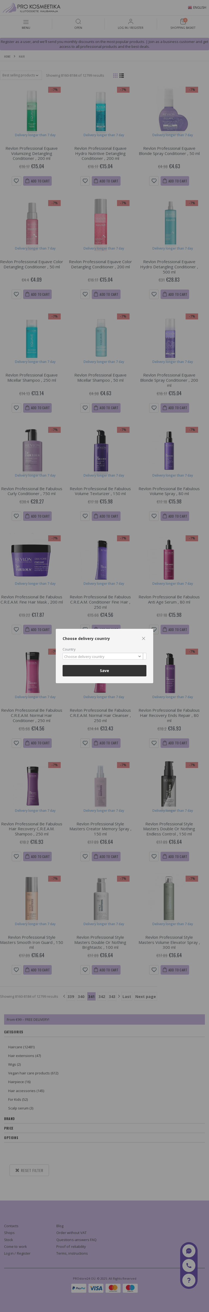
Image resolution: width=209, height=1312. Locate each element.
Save (104, 670)
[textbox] (103, 657)
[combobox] (104, 656)
